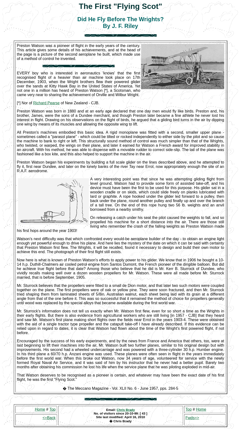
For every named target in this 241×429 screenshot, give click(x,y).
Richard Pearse (46, 103)
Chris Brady (126, 410)
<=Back (49, 418)
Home (40, 409)
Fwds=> (192, 418)
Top (52, 409)
